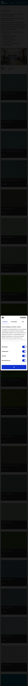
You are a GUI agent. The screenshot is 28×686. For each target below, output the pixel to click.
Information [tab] (14, 321)
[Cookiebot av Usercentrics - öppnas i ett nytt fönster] (20, 318)
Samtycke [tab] (5, 321)
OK (14, 367)
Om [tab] (23, 321)
